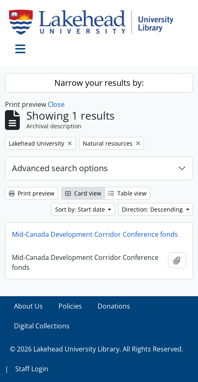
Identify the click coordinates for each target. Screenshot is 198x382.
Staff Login (31, 368)
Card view (83, 193)
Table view (127, 193)
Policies (70, 306)
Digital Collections (42, 325)
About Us (28, 306)
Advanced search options (60, 168)
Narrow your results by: (99, 82)
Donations (114, 306)
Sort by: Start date (81, 209)
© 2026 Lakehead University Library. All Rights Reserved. (96, 349)
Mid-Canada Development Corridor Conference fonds (95, 234)
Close (56, 104)
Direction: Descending (153, 209)
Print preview (31, 193)
